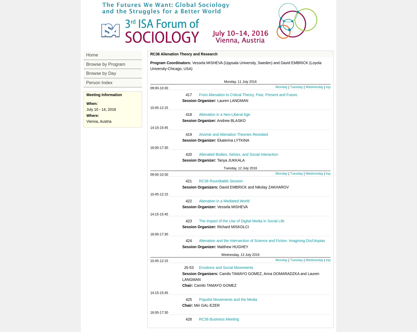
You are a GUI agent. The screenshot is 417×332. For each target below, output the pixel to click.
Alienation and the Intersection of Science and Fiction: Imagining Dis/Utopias (262, 241)
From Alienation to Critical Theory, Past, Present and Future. (248, 95)
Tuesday (296, 87)
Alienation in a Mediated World (224, 201)
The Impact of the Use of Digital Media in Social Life (241, 221)
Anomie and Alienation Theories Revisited (233, 134)
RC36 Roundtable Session (221, 181)
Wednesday (314, 87)
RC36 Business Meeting (219, 319)
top (328, 87)
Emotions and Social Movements (226, 267)
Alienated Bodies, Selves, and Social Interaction (238, 154)
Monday (281, 87)
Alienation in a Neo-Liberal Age (224, 114)
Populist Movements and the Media (228, 299)
